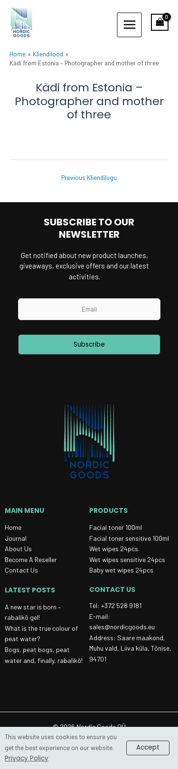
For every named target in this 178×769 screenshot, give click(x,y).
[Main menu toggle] (129, 24)
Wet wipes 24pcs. (114, 549)
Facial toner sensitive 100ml (129, 538)
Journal (16, 538)
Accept (147, 747)
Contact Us (21, 570)
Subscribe (89, 344)
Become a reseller (31, 559)
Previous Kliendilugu (89, 177)
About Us (18, 549)
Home (13, 527)
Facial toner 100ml (115, 527)
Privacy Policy (26, 758)
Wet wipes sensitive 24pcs (127, 559)
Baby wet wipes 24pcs (121, 570)
